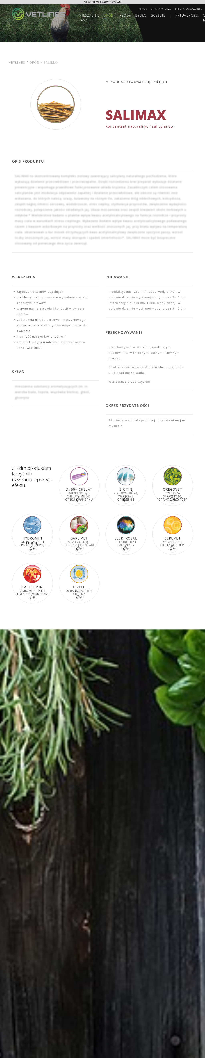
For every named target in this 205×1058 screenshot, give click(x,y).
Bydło (141, 15)
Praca (143, 8)
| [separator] (170, 15)
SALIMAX (51, 62)
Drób (108, 15)
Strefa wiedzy (161, 8)
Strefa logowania (188, 8)
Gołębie (158, 15)
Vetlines (17, 62)
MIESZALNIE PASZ (89, 17)
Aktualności (187, 15)
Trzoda (124, 15)
